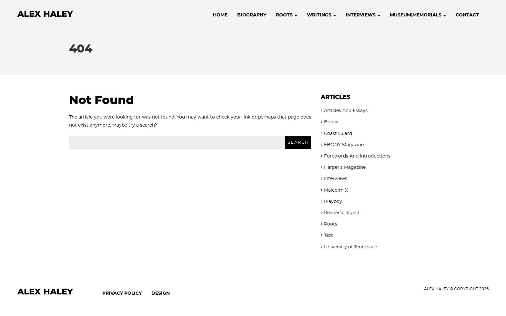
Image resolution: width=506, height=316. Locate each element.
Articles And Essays (346, 111)
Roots (286, 15)
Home (220, 15)
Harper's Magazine (345, 167)
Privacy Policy (122, 293)
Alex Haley (45, 14)
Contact (467, 15)
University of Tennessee (350, 247)
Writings (321, 15)
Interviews (363, 15)
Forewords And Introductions (357, 156)
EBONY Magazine (344, 145)
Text (328, 235)
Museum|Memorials (418, 15)
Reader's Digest (341, 213)
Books (331, 122)
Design (160, 293)
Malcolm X (336, 190)
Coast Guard (338, 133)
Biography (251, 15)
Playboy (333, 201)
